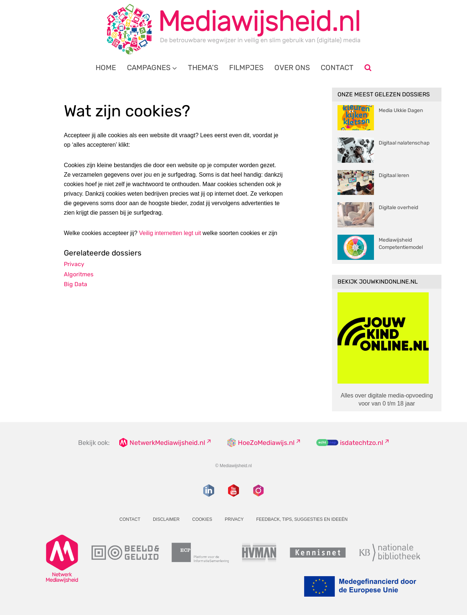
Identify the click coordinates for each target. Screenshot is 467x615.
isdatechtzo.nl (361, 443)
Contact (337, 67)
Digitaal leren (394, 175)
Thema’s (203, 67)
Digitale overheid (398, 207)
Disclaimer (166, 519)
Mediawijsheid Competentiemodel (401, 243)
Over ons (292, 67)
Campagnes (148, 67)
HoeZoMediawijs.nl (266, 443)
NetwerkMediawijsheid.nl (167, 443)
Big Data (75, 284)
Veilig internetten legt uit (170, 233)
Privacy (74, 264)
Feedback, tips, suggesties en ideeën (302, 519)
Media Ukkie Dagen (401, 110)
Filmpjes (246, 67)
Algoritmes (78, 274)
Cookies (202, 519)
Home (106, 67)
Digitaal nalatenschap (404, 143)
